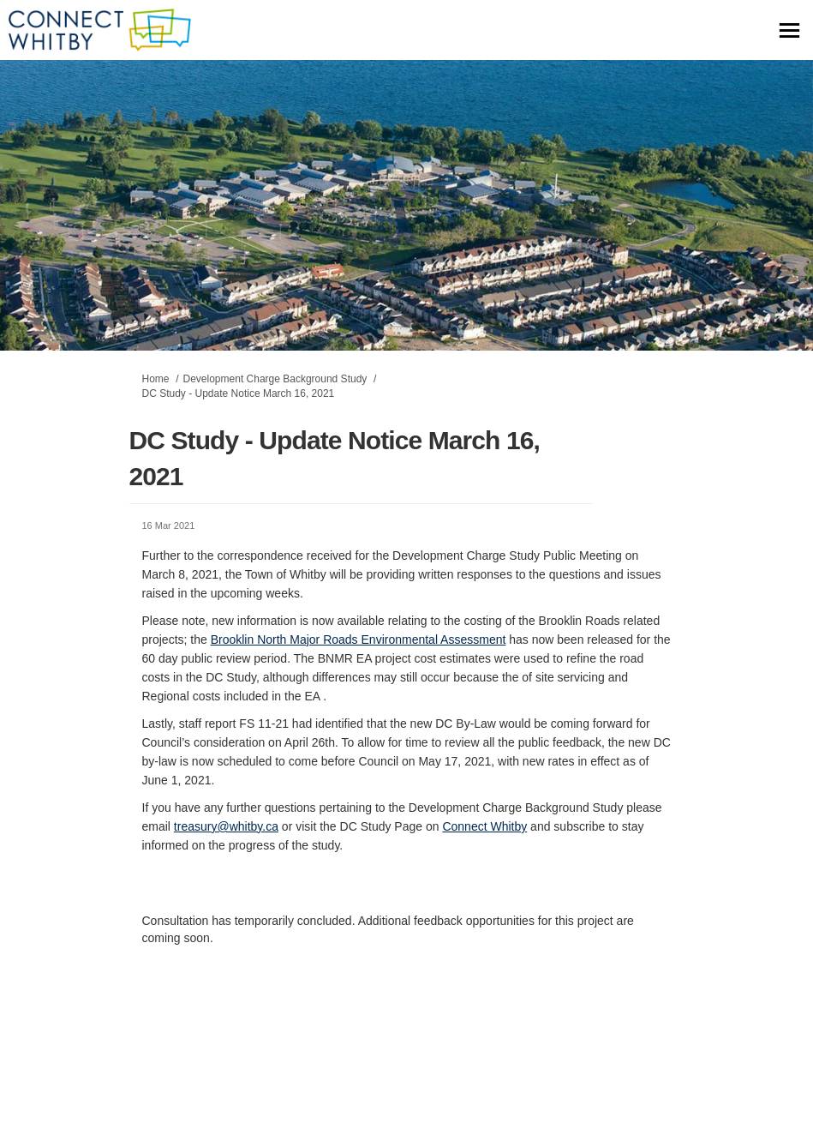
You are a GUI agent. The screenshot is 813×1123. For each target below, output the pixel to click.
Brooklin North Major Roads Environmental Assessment (358, 639)
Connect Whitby (484, 826)
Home (156, 379)
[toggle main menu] (789, 30)
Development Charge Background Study (275, 379)
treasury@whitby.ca (226, 826)
